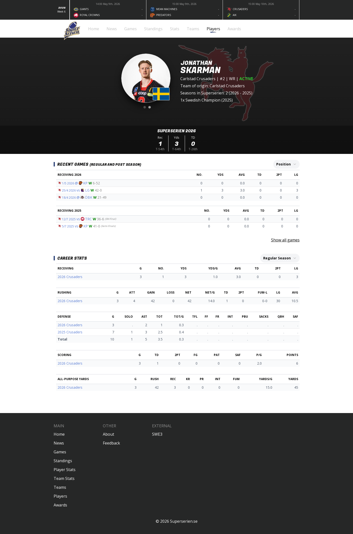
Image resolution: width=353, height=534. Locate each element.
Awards (60, 505)
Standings (63, 460)
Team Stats (64, 478)
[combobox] (286, 164)
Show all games (285, 240)
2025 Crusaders (70, 332)
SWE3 (157, 434)
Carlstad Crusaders (197, 78)
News (59, 443)
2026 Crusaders (70, 276)
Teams (60, 487)
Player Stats (65, 469)
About (108, 434)
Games (60, 452)
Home (59, 434)
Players (60, 496)
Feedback (111, 443)
